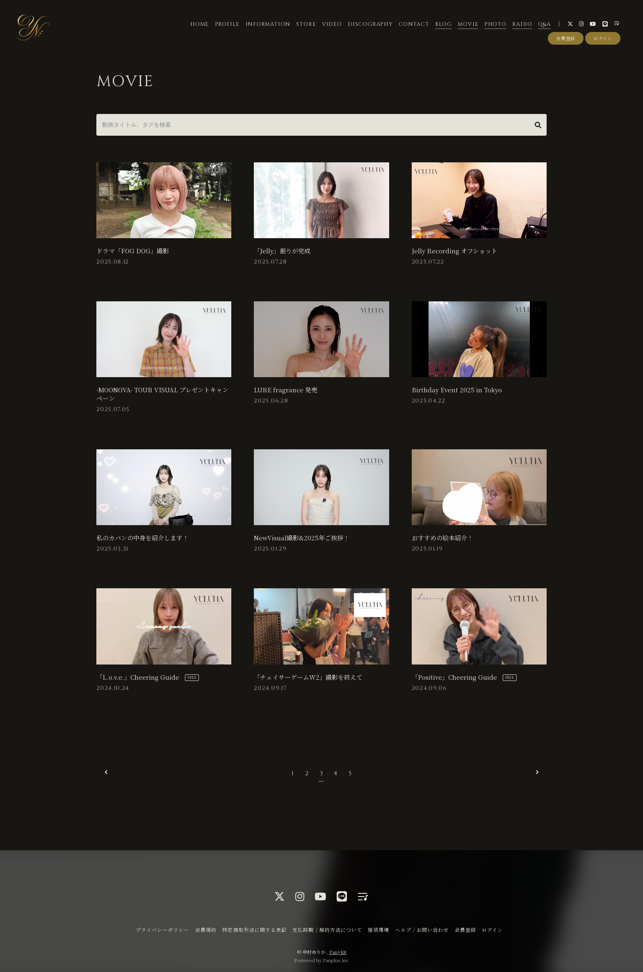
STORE (306, 24)
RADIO (522, 24)
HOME (199, 24)
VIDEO (332, 24)
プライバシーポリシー (162, 928)
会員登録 (565, 38)
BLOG (443, 24)
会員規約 (206, 928)
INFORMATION (268, 24)
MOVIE (468, 24)
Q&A (544, 24)
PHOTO (495, 24)
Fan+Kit (338, 950)
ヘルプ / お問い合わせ (422, 928)
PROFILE (227, 24)
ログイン (602, 38)
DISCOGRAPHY (370, 24)
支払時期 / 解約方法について (327, 928)
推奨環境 (378, 928)
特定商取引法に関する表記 (254, 928)
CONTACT (414, 24)
